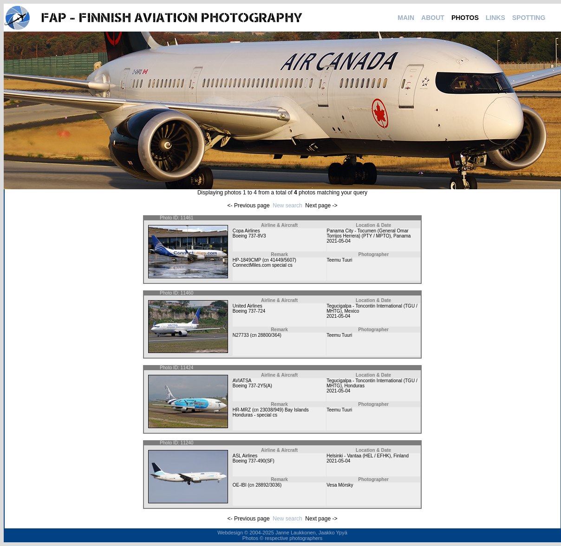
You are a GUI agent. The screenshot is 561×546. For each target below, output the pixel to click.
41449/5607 (282, 260)
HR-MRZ (242, 409)
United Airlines (247, 305)
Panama (402, 235)
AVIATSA (242, 380)
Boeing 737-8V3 (249, 235)
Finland (401, 455)
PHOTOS (465, 17)
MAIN (406, 17)
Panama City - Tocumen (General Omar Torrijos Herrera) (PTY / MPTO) (368, 233)
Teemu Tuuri (339, 260)
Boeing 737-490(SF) (253, 460)
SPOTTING (529, 17)
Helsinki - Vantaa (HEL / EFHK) (358, 455)
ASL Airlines (245, 455)
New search (287, 205)
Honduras (355, 385)
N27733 (241, 335)
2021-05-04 (339, 241)
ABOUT (432, 17)
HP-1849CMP (247, 260)
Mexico (352, 311)
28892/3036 (267, 485)
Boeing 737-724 (249, 311)
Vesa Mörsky (339, 485)
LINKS (495, 17)
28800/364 (269, 335)
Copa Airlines (246, 230)
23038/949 (271, 409)
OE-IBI (240, 485)
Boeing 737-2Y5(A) (252, 385)
